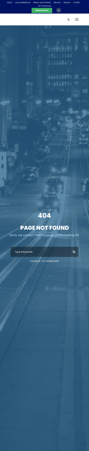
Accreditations (22, 2)
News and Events (42, 2)
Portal (77, 2)
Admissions (42, 10)
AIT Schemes (44, 5)
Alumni (67, 2)
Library (57, 2)
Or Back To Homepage (44, 261)
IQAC (9, 2)
